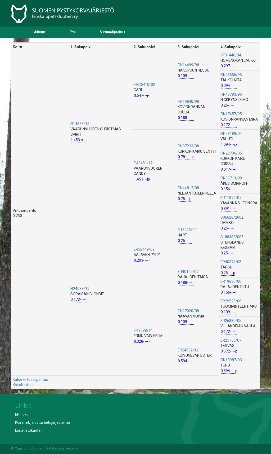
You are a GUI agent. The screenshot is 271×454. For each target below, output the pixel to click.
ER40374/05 (230, 262)
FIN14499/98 (188, 65)
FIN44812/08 (188, 188)
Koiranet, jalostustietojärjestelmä (42, 422)
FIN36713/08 (231, 178)
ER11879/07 (230, 198)
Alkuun (39, 32)
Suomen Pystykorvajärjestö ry (54, 448)
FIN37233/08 (188, 146)
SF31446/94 (230, 55)
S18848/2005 (231, 237)
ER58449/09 (144, 249)
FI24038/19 (79, 288)
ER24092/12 (188, 350)
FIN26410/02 (144, 84)
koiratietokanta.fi (29, 430)
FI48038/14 (143, 330)
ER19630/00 (230, 281)
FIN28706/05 (231, 153)
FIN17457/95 (231, 114)
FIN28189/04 (231, 133)
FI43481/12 (143, 163)
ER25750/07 (230, 340)
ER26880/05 (230, 321)
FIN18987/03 (231, 360)
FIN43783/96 (231, 94)
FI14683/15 (79, 124)
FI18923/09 (187, 230)
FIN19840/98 (188, 101)
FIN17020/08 (188, 311)
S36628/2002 (231, 217)
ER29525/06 (230, 301)
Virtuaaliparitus (112, 32)
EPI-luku (22, 414)
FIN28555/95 (231, 75)
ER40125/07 (188, 272)
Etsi (73, 32)
